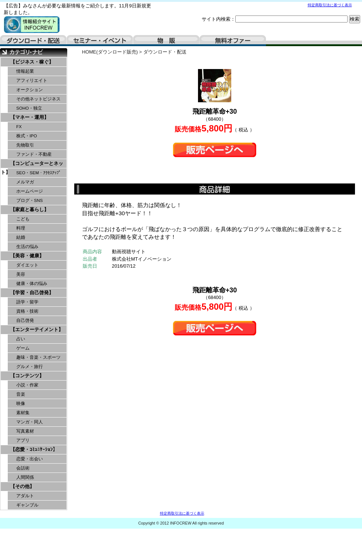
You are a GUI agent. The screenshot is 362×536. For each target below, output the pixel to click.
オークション (29, 89)
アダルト (25, 496)
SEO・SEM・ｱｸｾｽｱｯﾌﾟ (38, 173)
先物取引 (25, 145)
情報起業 (25, 71)
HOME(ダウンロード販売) (110, 52)
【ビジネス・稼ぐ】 (32, 62)
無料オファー (232, 40)
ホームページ (29, 191)
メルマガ (25, 182)
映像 (20, 403)
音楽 (20, 394)
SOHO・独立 (29, 108)
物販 (166, 40)
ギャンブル (27, 505)
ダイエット (27, 265)
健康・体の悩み (31, 283)
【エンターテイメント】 (36, 329)
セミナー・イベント (99, 40)
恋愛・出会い (29, 459)
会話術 (23, 468)
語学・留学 (27, 302)
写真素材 (25, 431)
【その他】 (22, 486)
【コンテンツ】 (27, 375)
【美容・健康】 (27, 255)
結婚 (20, 237)
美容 (20, 274)
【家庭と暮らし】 (29, 209)
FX (19, 126)
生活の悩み (27, 246)
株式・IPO (26, 136)
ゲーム (23, 348)
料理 (20, 228)
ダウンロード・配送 (33, 40)
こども (23, 219)
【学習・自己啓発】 (32, 292)
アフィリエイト (31, 80)
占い (20, 339)
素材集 (23, 412)
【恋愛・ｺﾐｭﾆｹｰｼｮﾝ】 (34, 449)
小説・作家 (27, 385)
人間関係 (25, 477)
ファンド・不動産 (34, 154)
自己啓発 (25, 320)
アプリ (23, 440)
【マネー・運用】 (29, 117)
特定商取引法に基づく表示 (330, 5)
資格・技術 (27, 311)
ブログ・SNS (29, 200)
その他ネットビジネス (38, 99)
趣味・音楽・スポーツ (38, 357)
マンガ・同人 (29, 422)
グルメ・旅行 (29, 366)
